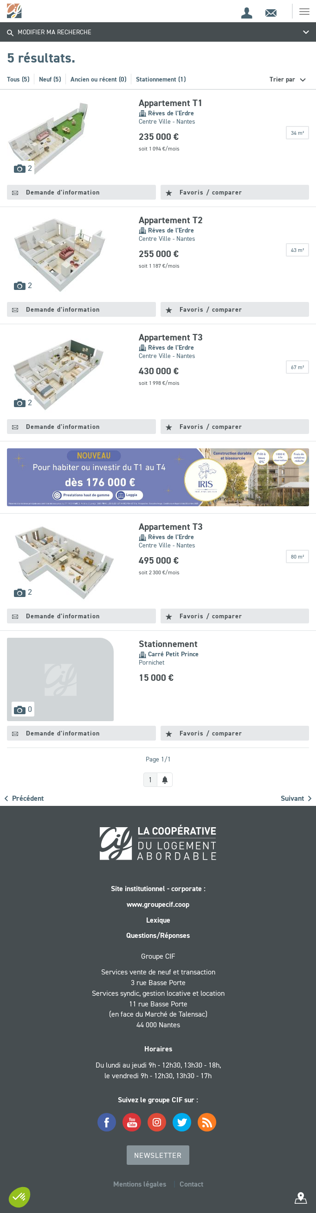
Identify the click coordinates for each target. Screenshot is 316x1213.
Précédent (24, 798)
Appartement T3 (171, 337)
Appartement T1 (171, 103)
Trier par (283, 79)
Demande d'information (56, 192)
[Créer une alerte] (165, 780)
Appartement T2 (171, 220)
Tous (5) (18, 79)
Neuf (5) (50, 79)
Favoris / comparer (204, 192)
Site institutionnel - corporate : (158, 888)
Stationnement (168, 644)
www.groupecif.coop (158, 904)
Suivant (296, 798)
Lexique (158, 920)
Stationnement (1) (161, 79)
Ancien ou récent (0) (98, 79)
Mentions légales (139, 1184)
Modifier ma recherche (49, 32)
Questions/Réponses (158, 935)
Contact (191, 1184)
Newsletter (158, 1155)
